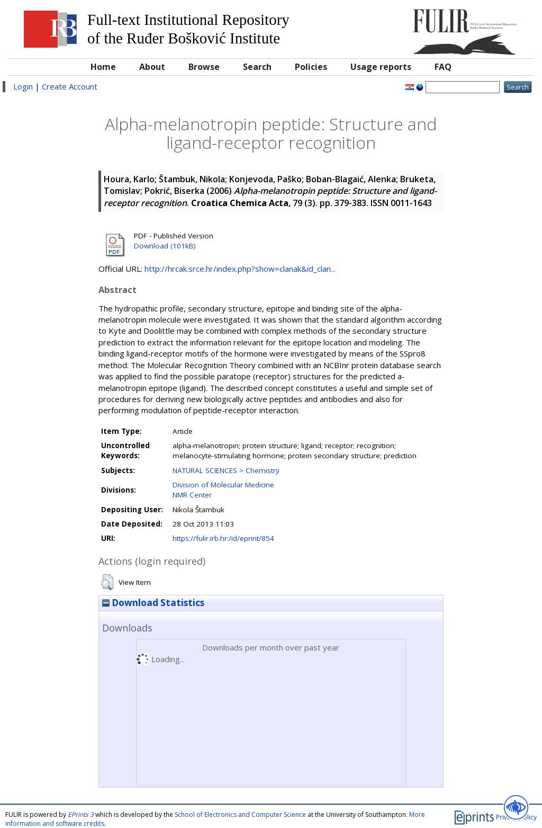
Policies (311, 67)
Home (103, 67)
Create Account (69, 86)
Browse (204, 67)
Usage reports (380, 67)
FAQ (443, 67)
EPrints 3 (81, 814)
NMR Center (192, 495)
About (152, 67)
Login (23, 86)
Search (257, 67)
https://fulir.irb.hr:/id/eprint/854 (223, 538)
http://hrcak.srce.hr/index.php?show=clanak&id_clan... (240, 268)
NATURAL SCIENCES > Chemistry (226, 470)
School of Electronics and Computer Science (240, 814)
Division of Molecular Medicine (223, 484)
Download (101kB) (165, 246)
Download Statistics (153, 602)
